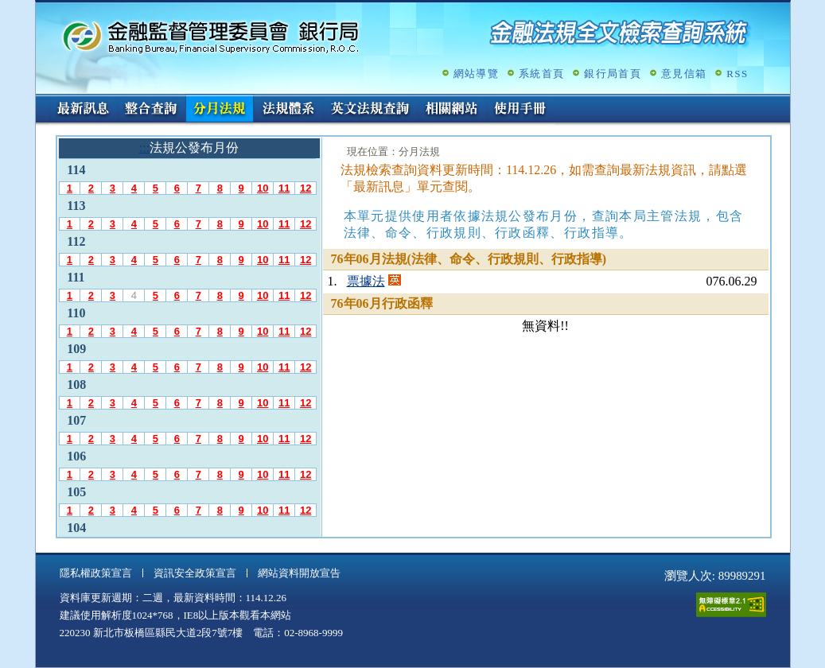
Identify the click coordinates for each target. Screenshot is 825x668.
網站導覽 (476, 74)
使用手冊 (520, 110)
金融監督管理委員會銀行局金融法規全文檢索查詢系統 (211, 36)
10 (262, 188)
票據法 (366, 281)
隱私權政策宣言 (96, 573)
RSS (737, 74)
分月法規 (219, 110)
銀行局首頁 (612, 74)
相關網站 (452, 110)
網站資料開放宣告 (299, 573)
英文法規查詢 (370, 110)
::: (41, 100)
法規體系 (288, 110)
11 (284, 188)
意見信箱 (683, 74)
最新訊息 (83, 110)
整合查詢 (151, 110)
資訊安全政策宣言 (195, 573)
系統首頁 (541, 74)
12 (305, 188)
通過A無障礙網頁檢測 (731, 604)
